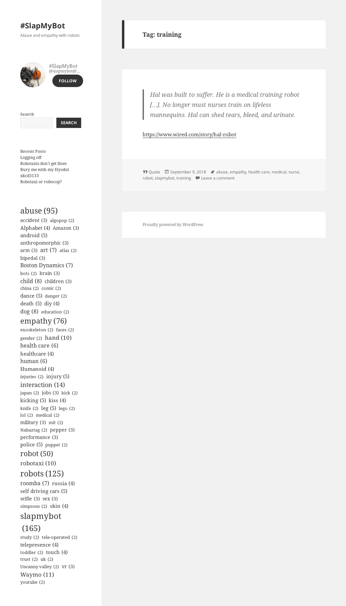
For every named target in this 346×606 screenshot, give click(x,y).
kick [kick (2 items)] (69, 393)
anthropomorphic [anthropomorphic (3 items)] (44, 242)
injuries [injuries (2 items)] (32, 377)
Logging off (30, 157)
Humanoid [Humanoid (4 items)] (37, 369)
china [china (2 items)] (29, 288)
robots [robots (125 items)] (42, 473)
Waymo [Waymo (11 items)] (37, 574)
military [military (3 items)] (33, 422)
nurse (294, 172)
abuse (222, 172)
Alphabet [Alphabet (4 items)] (35, 227)
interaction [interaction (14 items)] (42, 384)
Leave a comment (217, 178)
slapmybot (164, 178)
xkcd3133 (29, 175)
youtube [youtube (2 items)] (32, 582)
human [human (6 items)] (33, 361)
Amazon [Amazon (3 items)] (66, 227)
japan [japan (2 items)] (29, 393)
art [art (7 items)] (48, 250)
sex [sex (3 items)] (50, 498)
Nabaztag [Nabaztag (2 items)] (33, 430)
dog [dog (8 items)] (29, 311)
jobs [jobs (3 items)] (50, 392)
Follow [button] (68, 81)
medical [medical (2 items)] (47, 415)
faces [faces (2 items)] (65, 330)
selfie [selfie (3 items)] (30, 498)
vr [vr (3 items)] (68, 566)
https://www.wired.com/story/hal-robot (189, 134)
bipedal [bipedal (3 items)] (32, 257)
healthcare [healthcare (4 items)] (37, 353)
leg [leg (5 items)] (48, 408)
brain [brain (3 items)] (50, 273)
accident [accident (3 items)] (33, 220)
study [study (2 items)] (29, 537)
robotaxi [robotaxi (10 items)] (38, 463)
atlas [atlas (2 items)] (68, 250)
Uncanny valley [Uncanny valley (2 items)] (39, 566)
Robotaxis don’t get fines (43, 163)
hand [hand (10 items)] (58, 337)
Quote (154, 172)
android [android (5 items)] (33, 235)
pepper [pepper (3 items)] (62, 429)
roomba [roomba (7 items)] (34, 483)
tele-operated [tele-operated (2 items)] (59, 537)
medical (279, 172)
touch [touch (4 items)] (57, 552)
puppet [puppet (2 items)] (56, 445)
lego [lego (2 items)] (67, 408)
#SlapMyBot (42, 25)
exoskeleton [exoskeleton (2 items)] (36, 330)
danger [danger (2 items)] (56, 296)
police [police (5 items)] (31, 444)
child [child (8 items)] (31, 281)
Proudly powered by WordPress (173, 224)
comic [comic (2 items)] (51, 288)
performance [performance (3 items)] (39, 437)
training (183, 178)
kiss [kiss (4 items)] (57, 400)
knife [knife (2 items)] (29, 408)
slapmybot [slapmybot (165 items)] (40, 522)
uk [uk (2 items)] (47, 559)
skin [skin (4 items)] (59, 505)
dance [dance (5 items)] (31, 296)
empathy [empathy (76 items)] (43, 321)
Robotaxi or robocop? (41, 182)
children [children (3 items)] (58, 281)
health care (259, 172)
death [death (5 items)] (31, 303)
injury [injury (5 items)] (57, 376)
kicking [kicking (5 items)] (33, 400)
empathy (238, 172)
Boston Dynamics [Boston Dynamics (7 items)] (46, 265)
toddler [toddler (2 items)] (31, 552)
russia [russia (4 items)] (63, 483)
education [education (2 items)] (55, 312)
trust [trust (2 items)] (29, 559)
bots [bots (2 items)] (28, 273)
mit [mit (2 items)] (56, 422)
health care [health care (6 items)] (39, 346)
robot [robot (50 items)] (36, 453)
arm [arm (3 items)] (29, 250)
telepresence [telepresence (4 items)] (39, 544)
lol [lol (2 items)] (26, 415)
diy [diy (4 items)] (51, 303)
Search (27, 114)
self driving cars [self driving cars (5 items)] (43, 491)
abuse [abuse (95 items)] (39, 211)
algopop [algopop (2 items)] (62, 220)
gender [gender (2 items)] (31, 338)
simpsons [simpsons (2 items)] (33, 506)
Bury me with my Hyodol (44, 169)
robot (148, 178)
